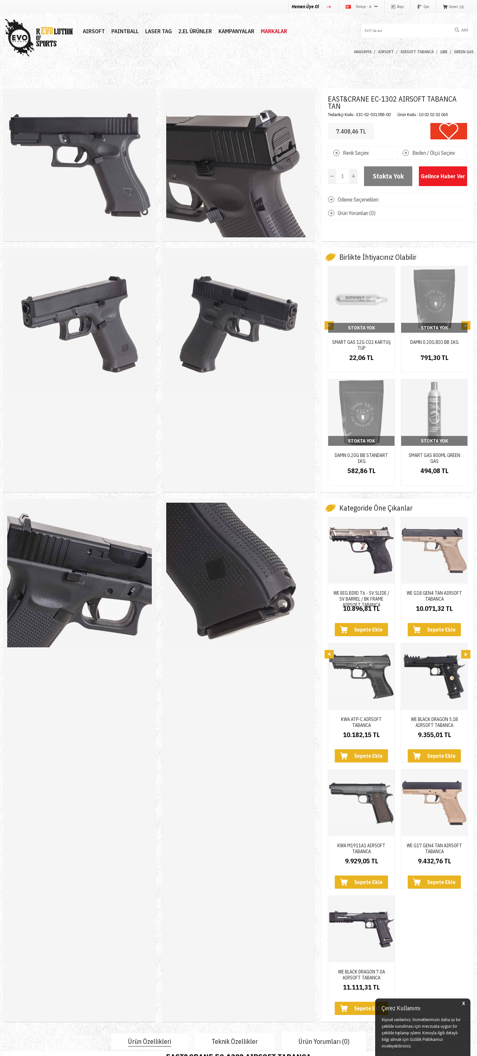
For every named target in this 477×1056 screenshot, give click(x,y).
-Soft (209, 1047)
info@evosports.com (351, 965)
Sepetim (171, 980)
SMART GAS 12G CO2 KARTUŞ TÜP (361, 342)
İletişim (90, 933)
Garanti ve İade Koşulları (269, 968)
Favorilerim (174, 968)
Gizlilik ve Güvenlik (262, 980)
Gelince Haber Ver (443, 176)
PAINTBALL (125, 31)
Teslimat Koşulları (261, 933)
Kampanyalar (236, 31)
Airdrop (11, 992)
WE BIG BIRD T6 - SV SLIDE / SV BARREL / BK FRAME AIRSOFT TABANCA (361, 501)
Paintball (12, 945)
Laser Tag (14, 968)
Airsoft (10, 933)
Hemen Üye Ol (306, 7)
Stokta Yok (388, 176)
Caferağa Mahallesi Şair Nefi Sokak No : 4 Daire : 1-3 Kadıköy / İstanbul (383, 993)
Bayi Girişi (173, 956)
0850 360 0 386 (346, 939)
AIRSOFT (94, 31)
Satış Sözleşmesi (261, 956)
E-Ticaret (223, 1047)
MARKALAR (274, 31)
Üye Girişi (173, 945)
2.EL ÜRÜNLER (195, 31)
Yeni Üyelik (174, 933)
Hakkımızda (96, 945)
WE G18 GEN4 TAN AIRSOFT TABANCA (434, 501)
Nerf (7, 956)
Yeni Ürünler (16, 980)
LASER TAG (158, 31)
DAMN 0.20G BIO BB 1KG (434, 342)
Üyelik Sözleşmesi (262, 945)
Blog (88, 956)
